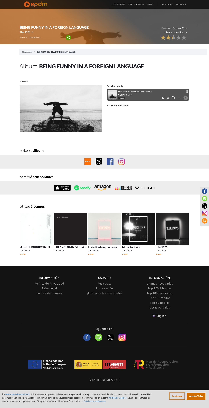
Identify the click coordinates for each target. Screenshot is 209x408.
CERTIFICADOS (136, 4)
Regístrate (181, 4)
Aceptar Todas (196, 396)
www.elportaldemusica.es (17, 394)
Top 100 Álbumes (160, 288)
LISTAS (150, 4)
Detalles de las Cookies (94, 401)
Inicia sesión (167, 4)
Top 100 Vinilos (159, 298)
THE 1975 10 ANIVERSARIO (71, 247)
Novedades (27, 52)
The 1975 (25, 32)
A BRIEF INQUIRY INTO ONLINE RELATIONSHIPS (51, 247)
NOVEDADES (118, 4)
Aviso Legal (49, 288)
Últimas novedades (159, 283)
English (161, 316)
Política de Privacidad (49, 283)
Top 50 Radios (159, 303)
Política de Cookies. (117, 397)
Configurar (177, 396)
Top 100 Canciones (160, 293)
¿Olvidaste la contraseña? (104, 293)
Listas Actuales (159, 307)
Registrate (105, 283)
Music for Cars (131, 247)
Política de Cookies (49, 293)
